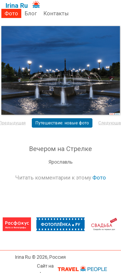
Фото (11, 13)
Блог (31, 13)
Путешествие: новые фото (62, 122)
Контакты (56, 13)
